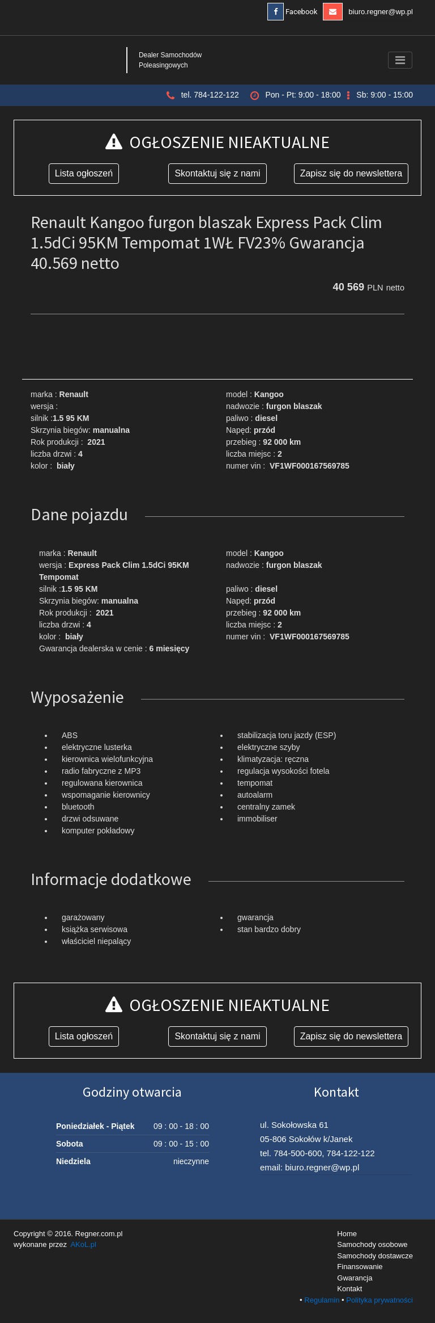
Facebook (292, 11)
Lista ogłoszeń (84, 173)
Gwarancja (354, 1278)
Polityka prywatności (379, 1300)
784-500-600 (298, 1153)
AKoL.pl (83, 1244)
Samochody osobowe (372, 1244)
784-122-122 (351, 1153)
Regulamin (321, 1300)
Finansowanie (359, 1266)
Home (347, 1233)
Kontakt (349, 1288)
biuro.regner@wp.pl (368, 11)
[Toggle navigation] (400, 60)
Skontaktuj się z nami (217, 173)
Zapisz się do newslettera (351, 173)
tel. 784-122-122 (210, 94)
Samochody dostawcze (375, 1256)
